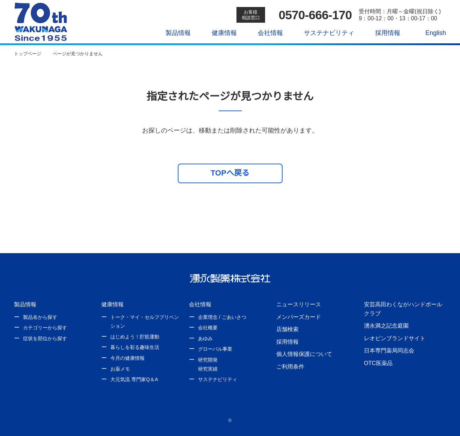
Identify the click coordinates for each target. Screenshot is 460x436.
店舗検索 (287, 329)
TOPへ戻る (230, 172)
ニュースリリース (298, 304)
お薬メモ (120, 368)
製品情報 (173, 32)
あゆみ (205, 338)
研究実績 (208, 368)
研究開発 (208, 359)
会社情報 (265, 32)
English (431, 32)
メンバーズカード (298, 317)
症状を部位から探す (45, 338)
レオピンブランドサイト (394, 338)
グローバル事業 (215, 348)
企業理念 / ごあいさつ (222, 317)
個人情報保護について (304, 354)
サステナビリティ (324, 32)
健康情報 (219, 32)
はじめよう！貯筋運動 (134, 336)
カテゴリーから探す (45, 327)
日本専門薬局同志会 (389, 350)
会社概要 (208, 327)
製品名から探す (40, 317)
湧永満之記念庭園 (386, 325)
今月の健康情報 (127, 358)
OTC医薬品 (378, 363)
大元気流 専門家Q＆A (133, 379)
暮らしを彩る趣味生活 (134, 347)
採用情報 (382, 32)
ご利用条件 (290, 366)
